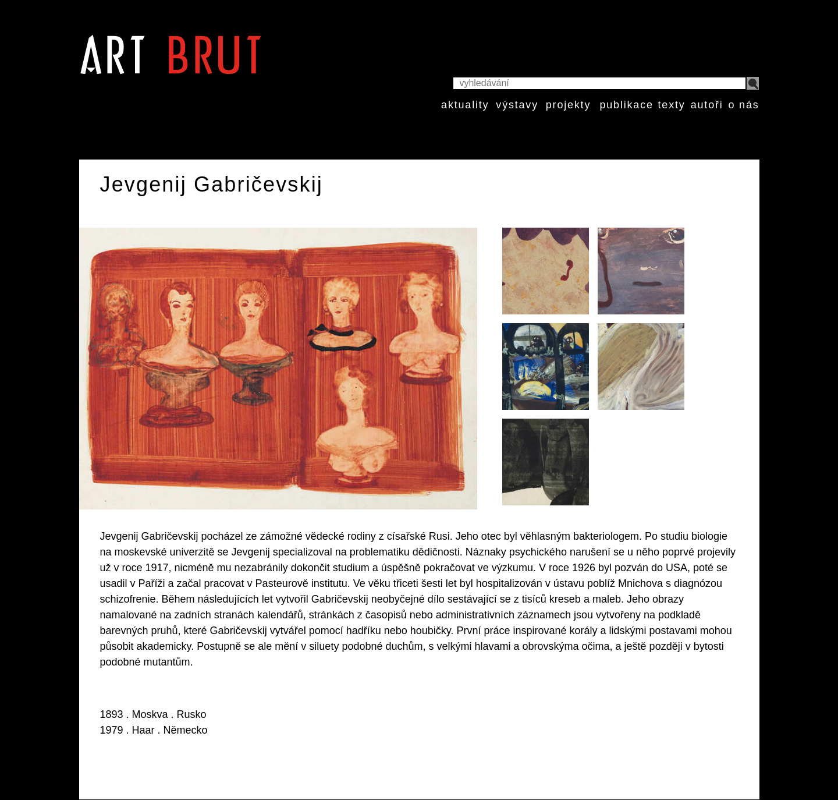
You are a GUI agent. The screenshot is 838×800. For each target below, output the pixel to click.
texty (672, 105)
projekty (568, 105)
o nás (743, 105)
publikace (626, 105)
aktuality (465, 105)
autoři (707, 105)
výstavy (517, 105)
